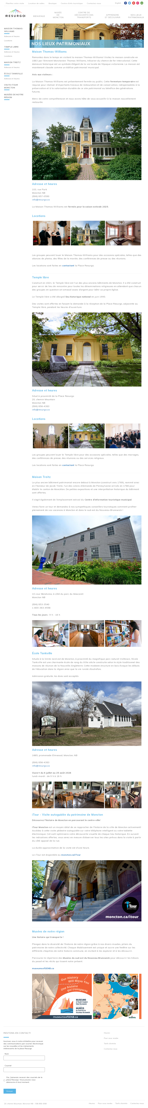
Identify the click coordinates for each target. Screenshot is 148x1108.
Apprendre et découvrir (112, 16)
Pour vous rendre (111, 1038)
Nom (7, 1054)
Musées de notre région (13, 96)
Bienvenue (39, 16)
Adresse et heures (12, 36)
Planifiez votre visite (15, 3)
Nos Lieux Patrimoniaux (136, 16)
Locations (8, 41)
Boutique (53, 3)
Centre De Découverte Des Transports (84, 15)
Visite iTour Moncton (11, 86)
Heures (107, 1033)
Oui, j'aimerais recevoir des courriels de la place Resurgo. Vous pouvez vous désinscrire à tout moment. (24, 1079)
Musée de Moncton (58, 15)
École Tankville (13, 73)
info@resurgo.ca (41, 199)
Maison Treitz (12, 62)
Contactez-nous (94, 3)
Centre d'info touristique (72, 3)
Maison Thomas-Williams (13, 29)
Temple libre (11, 47)
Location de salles (36, 3)
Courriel (8, 1065)
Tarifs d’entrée (110, 1043)
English (118, 3)
